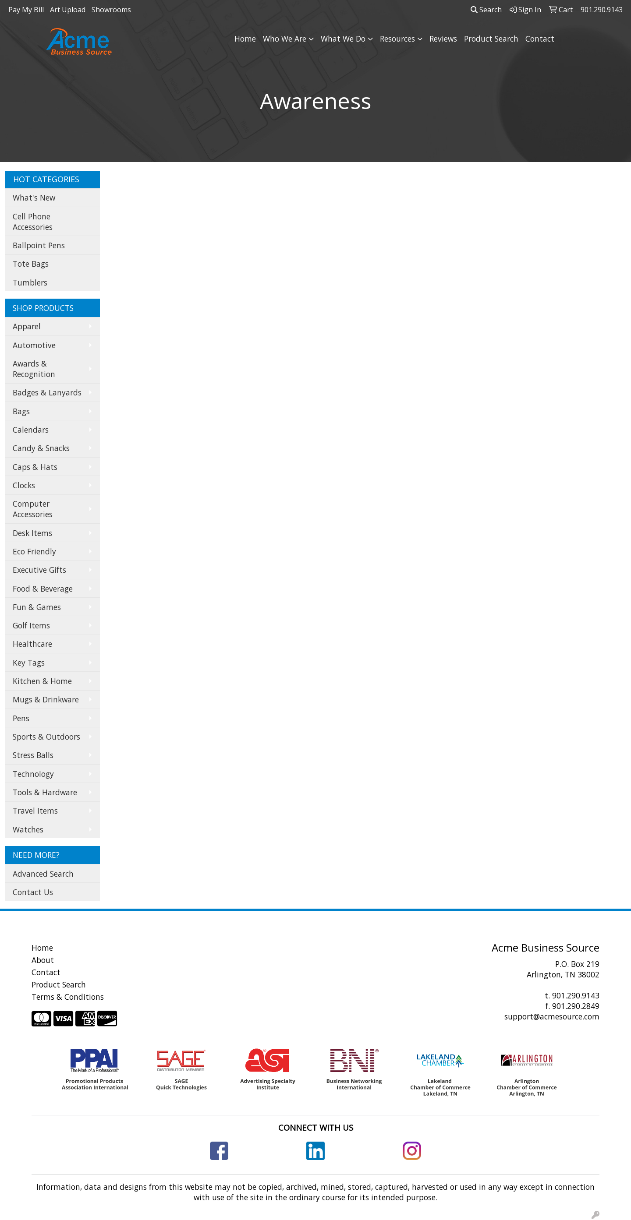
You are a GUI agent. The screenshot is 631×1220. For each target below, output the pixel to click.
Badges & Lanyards (47, 392)
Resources (397, 38)
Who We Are (284, 38)
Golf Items (31, 625)
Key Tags (29, 662)
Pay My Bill (26, 9)
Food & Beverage (43, 588)
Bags (21, 411)
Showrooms (111, 9)
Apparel (27, 326)
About (43, 960)
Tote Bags (31, 263)
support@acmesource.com (551, 1016)
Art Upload (67, 9)
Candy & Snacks (41, 448)
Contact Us (33, 892)
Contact (539, 38)
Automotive (34, 345)
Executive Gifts (39, 569)
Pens (21, 718)
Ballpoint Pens (39, 245)
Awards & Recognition (34, 368)
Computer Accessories (33, 508)
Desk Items (32, 533)
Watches (28, 829)
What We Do (343, 38)
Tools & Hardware (45, 792)
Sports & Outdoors (46, 736)
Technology (33, 774)
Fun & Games (37, 607)
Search (486, 9)
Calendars (31, 429)
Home (245, 38)
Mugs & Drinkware (46, 699)
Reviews (443, 38)
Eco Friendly (34, 551)
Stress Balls (33, 755)
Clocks (24, 485)
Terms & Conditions (68, 996)
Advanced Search (43, 873)
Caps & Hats (35, 467)
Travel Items (35, 810)
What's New (34, 197)
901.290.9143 (575, 995)
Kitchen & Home (42, 681)
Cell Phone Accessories (33, 221)
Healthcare (32, 643)
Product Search (491, 38)
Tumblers (30, 282)
